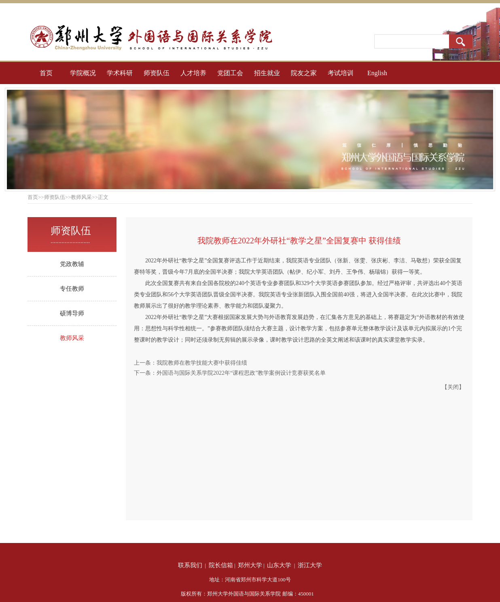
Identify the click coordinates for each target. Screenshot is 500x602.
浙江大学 (310, 565)
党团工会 (230, 73)
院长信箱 (221, 565)
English (377, 73)
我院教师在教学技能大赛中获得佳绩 (202, 363)
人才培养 (193, 73)
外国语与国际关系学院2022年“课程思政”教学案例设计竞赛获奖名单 (241, 373)
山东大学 (279, 565)
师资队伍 (156, 73)
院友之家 (304, 73)
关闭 (453, 387)
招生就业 (267, 73)
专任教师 (72, 288)
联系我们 (190, 565)
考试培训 (341, 73)
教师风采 (72, 338)
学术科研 (120, 73)
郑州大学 (250, 565)
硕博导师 (72, 313)
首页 (46, 73)
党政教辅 (72, 264)
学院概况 (83, 73)
